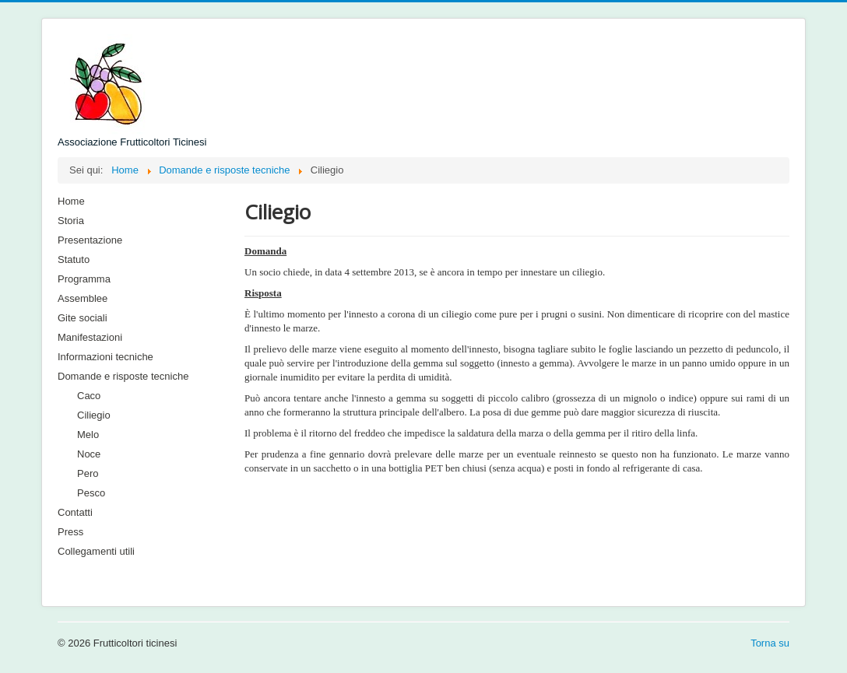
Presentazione (90, 240)
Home (71, 201)
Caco (88, 395)
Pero (87, 473)
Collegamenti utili (96, 551)
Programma (84, 279)
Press (70, 532)
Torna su (769, 643)
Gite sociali (82, 318)
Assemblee (82, 298)
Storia (71, 220)
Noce (88, 454)
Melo (88, 434)
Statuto (74, 259)
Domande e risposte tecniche (123, 376)
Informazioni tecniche (105, 357)
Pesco (91, 493)
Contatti (75, 512)
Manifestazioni (90, 337)
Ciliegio (94, 415)
